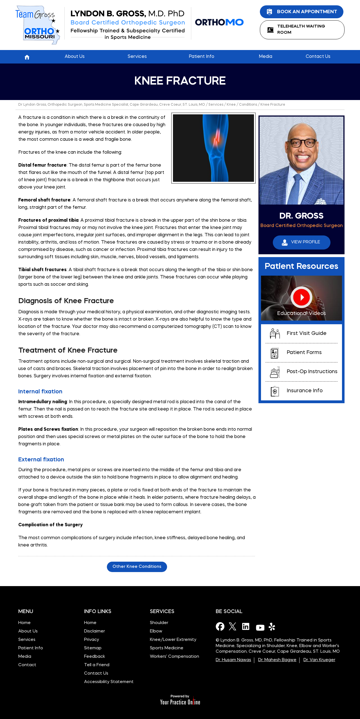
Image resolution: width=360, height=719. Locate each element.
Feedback (94, 657)
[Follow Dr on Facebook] (220, 626)
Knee (231, 104)
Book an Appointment (307, 11)
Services (215, 104)
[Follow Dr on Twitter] (233, 626)
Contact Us (96, 674)
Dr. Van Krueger (319, 660)
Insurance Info (305, 390)
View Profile (305, 242)
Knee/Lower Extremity (173, 640)
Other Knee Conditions (136, 567)
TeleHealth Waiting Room (301, 29)
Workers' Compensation (174, 657)
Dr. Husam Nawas (233, 660)
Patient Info (30, 648)
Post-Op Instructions (312, 371)
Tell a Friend (96, 665)
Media (24, 657)
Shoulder (159, 623)
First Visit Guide (307, 333)
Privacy (91, 640)
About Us (28, 631)
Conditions (248, 104)
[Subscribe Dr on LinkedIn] (246, 626)
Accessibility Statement (109, 682)
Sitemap (93, 648)
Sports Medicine (166, 648)
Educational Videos (301, 313)
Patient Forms (304, 352)
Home (27, 56)
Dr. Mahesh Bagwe (277, 660)
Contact (27, 665)
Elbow (156, 631)
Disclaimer (94, 631)
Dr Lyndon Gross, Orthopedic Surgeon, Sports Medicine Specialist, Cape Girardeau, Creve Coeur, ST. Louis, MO (111, 104)
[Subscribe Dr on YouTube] (259, 626)
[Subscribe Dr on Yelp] (273, 626)
